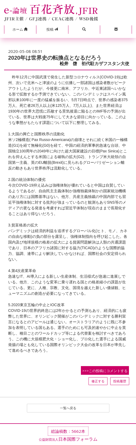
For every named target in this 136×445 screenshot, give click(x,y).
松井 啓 (68, 63)
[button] (20, 29)
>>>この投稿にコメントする (105, 370)
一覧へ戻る (68, 408)
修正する (98, 381)
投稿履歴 (119, 381)
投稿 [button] (52, 29)
